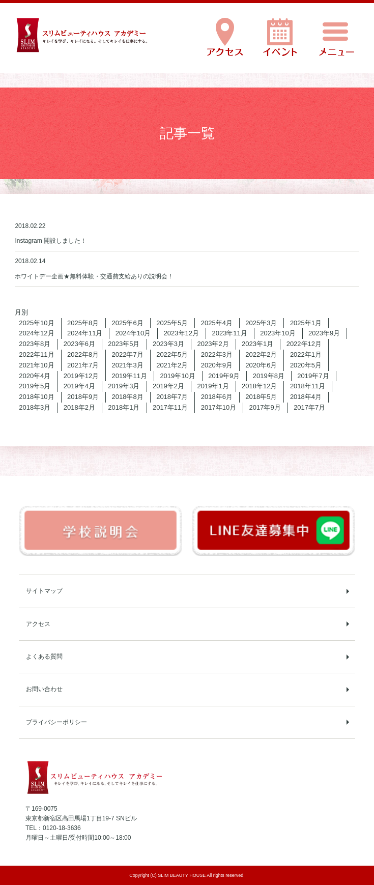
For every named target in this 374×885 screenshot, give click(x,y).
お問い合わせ (44, 689)
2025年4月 (217, 323)
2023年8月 (34, 344)
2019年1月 (213, 386)
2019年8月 (268, 376)
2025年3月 (261, 323)
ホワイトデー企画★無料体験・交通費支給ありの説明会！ (94, 276)
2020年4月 (34, 376)
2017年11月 (170, 407)
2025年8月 (83, 323)
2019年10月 (177, 376)
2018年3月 (34, 407)
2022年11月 (36, 354)
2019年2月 (168, 386)
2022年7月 (127, 354)
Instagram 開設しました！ (51, 240)
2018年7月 (172, 397)
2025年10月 (36, 323)
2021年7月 (83, 365)
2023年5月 (123, 344)
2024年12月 (36, 333)
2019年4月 (79, 386)
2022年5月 (172, 354)
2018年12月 (259, 386)
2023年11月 (229, 333)
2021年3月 (127, 365)
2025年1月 (306, 323)
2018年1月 (123, 407)
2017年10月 (218, 407)
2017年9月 (265, 407)
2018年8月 (127, 397)
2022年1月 (306, 354)
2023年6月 (79, 344)
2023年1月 (257, 344)
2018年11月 (307, 386)
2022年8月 (83, 354)
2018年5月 (261, 397)
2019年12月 (81, 376)
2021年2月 (172, 365)
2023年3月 (168, 344)
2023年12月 (181, 333)
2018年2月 (79, 407)
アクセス (38, 623)
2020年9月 (217, 365)
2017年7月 (309, 407)
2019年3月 (123, 386)
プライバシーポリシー (56, 722)
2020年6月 (261, 365)
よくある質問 (44, 656)
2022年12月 (304, 344)
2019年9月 (224, 376)
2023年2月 (213, 344)
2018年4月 (306, 397)
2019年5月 (34, 386)
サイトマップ (44, 590)
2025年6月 (127, 323)
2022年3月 (217, 354)
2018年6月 (217, 397)
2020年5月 (306, 365)
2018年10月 (36, 397)
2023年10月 (277, 333)
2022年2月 (261, 354)
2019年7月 (313, 376)
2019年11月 (129, 376)
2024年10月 (133, 333)
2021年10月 (36, 365)
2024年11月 (84, 333)
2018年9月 (83, 397)
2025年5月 (172, 323)
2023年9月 (324, 333)
